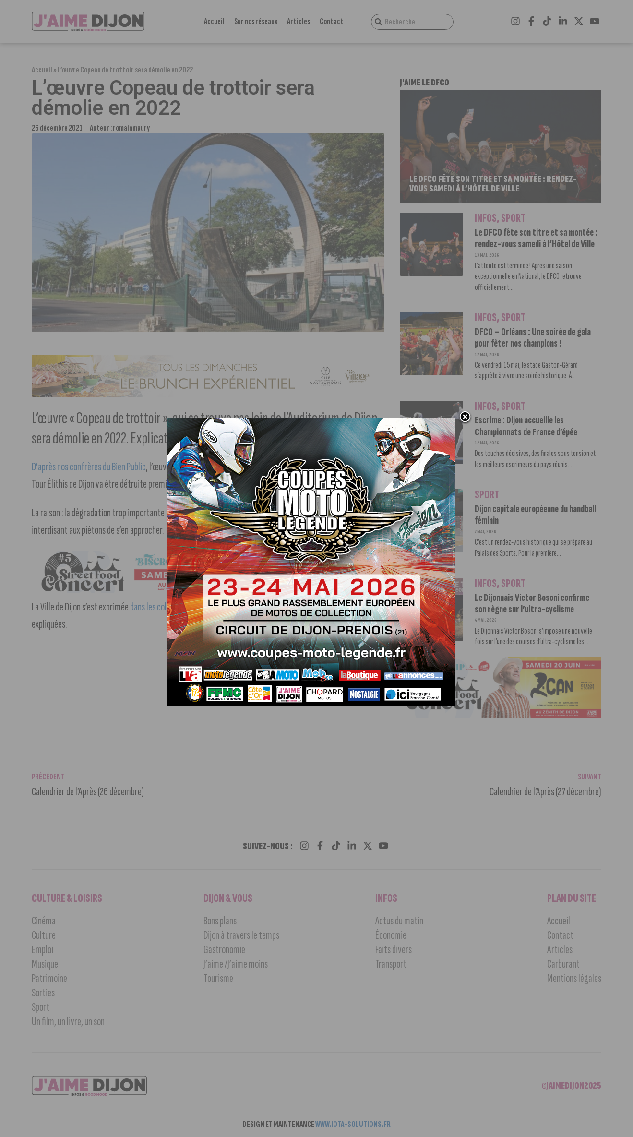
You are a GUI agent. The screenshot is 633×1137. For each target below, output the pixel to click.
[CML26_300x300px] (311, 702)
